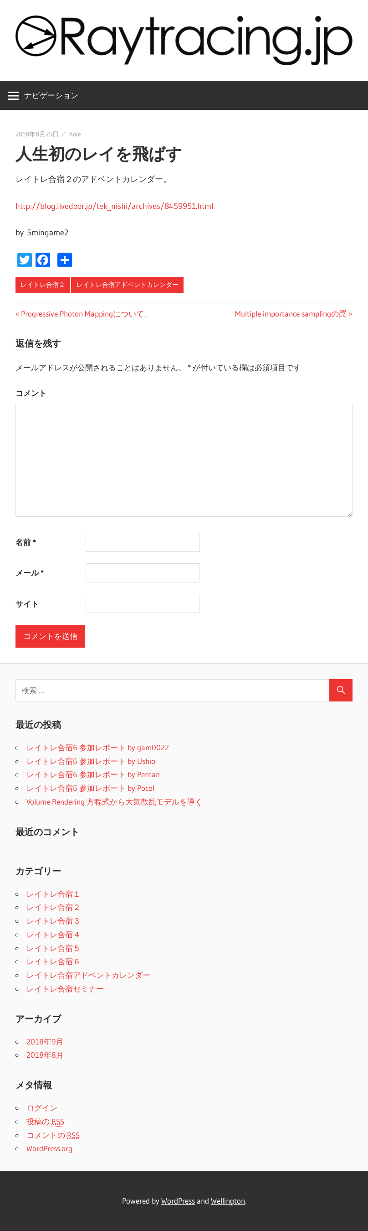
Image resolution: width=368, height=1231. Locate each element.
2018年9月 (44, 1041)
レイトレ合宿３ (53, 920)
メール (29, 572)
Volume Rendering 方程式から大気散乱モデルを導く (114, 801)
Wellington (228, 1200)
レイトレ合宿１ (53, 894)
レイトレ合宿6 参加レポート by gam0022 (97, 747)
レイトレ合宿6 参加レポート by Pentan (93, 774)
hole (75, 134)
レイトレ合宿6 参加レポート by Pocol (90, 788)
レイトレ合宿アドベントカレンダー (128, 284)
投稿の (45, 1122)
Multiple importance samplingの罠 (291, 313)
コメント (30, 393)
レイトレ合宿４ (53, 934)
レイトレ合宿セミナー (65, 988)
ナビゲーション (51, 95)
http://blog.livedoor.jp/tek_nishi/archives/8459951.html (114, 206)
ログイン (41, 1107)
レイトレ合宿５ (53, 948)
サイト (27, 603)
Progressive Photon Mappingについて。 (86, 313)
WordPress (178, 1200)
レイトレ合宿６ (53, 961)
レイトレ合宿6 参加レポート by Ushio (90, 761)
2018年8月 (45, 1055)
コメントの (53, 1135)
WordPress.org (49, 1148)
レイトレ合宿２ (42, 284)
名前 (25, 542)
